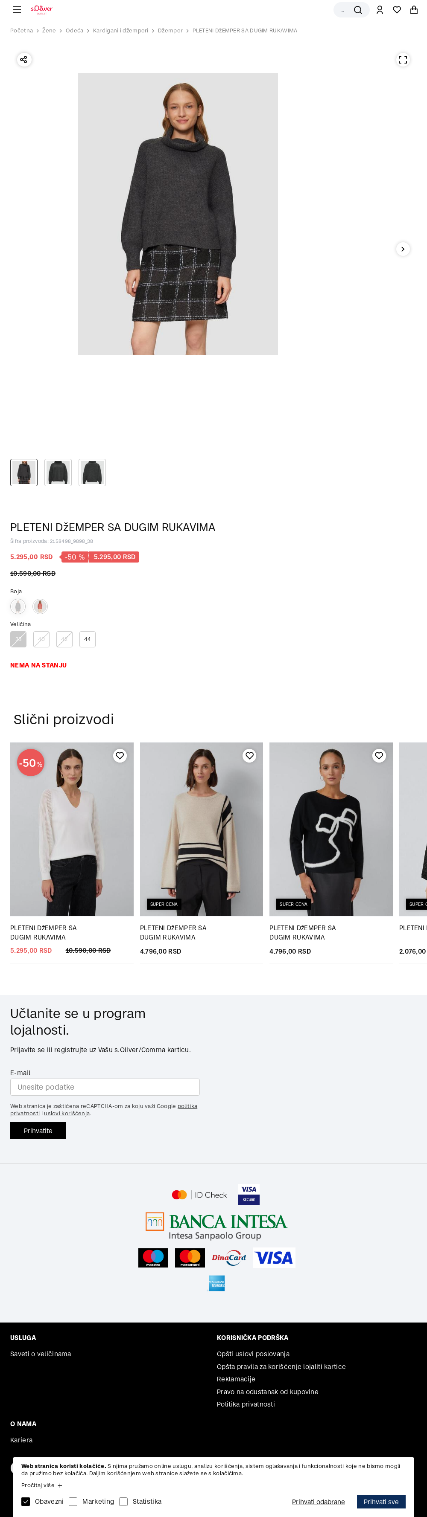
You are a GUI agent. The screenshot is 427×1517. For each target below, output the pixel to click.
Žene (49, 30)
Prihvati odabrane (318, 1502)
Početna (21, 30)
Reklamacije (236, 1379)
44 (87, 639)
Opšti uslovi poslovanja (253, 1354)
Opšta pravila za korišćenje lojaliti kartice (281, 1367)
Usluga (23, 1338)
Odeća (75, 30)
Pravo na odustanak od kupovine (268, 1392)
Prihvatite (38, 1131)
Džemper (170, 30)
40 (41, 639)
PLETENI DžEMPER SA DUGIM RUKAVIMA (245, 30)
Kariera (21, 1440)
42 (64, 639)
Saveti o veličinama (40, 1354)
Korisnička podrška (252, 1338)
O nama (23, 1424)
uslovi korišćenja (67, 1113)
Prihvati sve (381, 1502)
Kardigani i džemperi (121, 30)
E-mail (20, 1073)
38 (18, 639)
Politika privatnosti (246, 1404)
